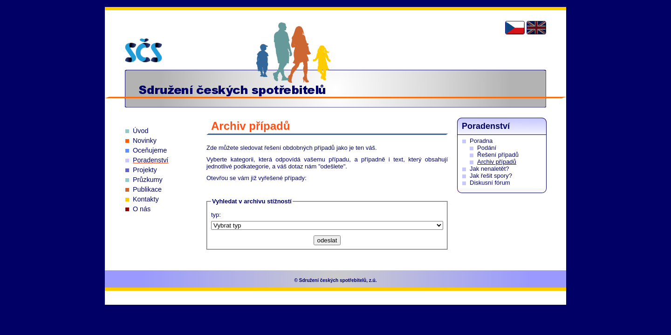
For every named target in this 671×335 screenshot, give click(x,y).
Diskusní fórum (490, 182)
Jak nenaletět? (489, 168)
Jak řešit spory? (491, 175)
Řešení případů (498, 154)
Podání (486, 147)
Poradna (481, 140)
